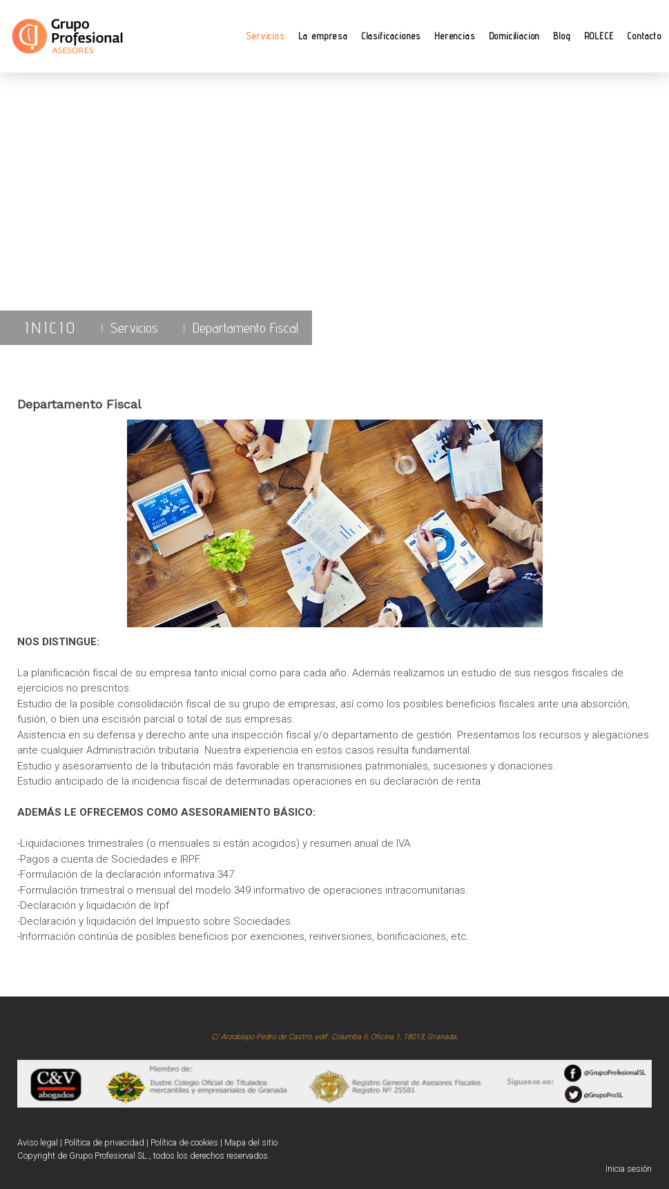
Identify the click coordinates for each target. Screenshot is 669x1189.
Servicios (265, 35)
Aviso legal (37, 1142)
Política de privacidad (104, 1142)
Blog (562, 35)
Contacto (645, 35)
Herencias (455, 35)
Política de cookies (184, 1142)
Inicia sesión (628, 1168)
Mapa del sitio (251, 1142)
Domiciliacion (515, 35)
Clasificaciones (391, 35)
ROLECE (599, 35)
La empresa (323, 35)
